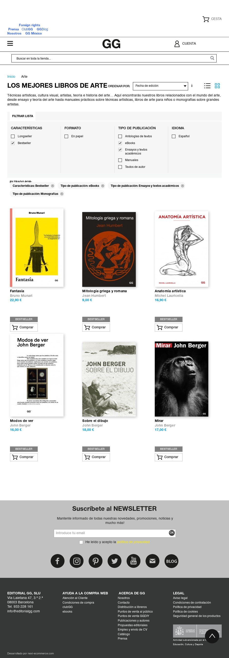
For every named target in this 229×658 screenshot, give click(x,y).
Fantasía (17, 291)
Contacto (124, 602)
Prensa (122, 638)
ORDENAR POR (118, 86)
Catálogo (124, 634)
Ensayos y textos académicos (136, 151)
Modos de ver (21, 421)
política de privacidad (133, 542)
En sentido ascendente (192, 85)
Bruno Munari (21, 296)
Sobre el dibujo (95, 421)
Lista (207, 85)
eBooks (130, 143)
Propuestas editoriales (132, 625)
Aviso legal (180, 598)
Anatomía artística (170, 291)
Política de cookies (185, 611)
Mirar (159, 421)
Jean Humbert (94, 296)
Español (184, 136)
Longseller (25, 136)
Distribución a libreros (132, 607)
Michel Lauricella (169, 296)
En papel (77, 136)
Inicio (11, 76)
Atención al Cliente (75, 598)
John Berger (20, 425)
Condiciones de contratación (192, 602)
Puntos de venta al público (135, 611)
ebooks (67, 611)
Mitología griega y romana (104, 291)
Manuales (131, 160)
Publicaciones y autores (133, 620)
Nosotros (124, 598)
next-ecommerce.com (41, 653)
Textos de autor (135, 167)
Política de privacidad (187, 607)
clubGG (68, 607)
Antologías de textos (138, 136)
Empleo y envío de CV (132, 629)
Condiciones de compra (78, 602)
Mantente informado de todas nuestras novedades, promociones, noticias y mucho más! (115, 521)
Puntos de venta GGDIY (133, 616)
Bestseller (24, 143)
